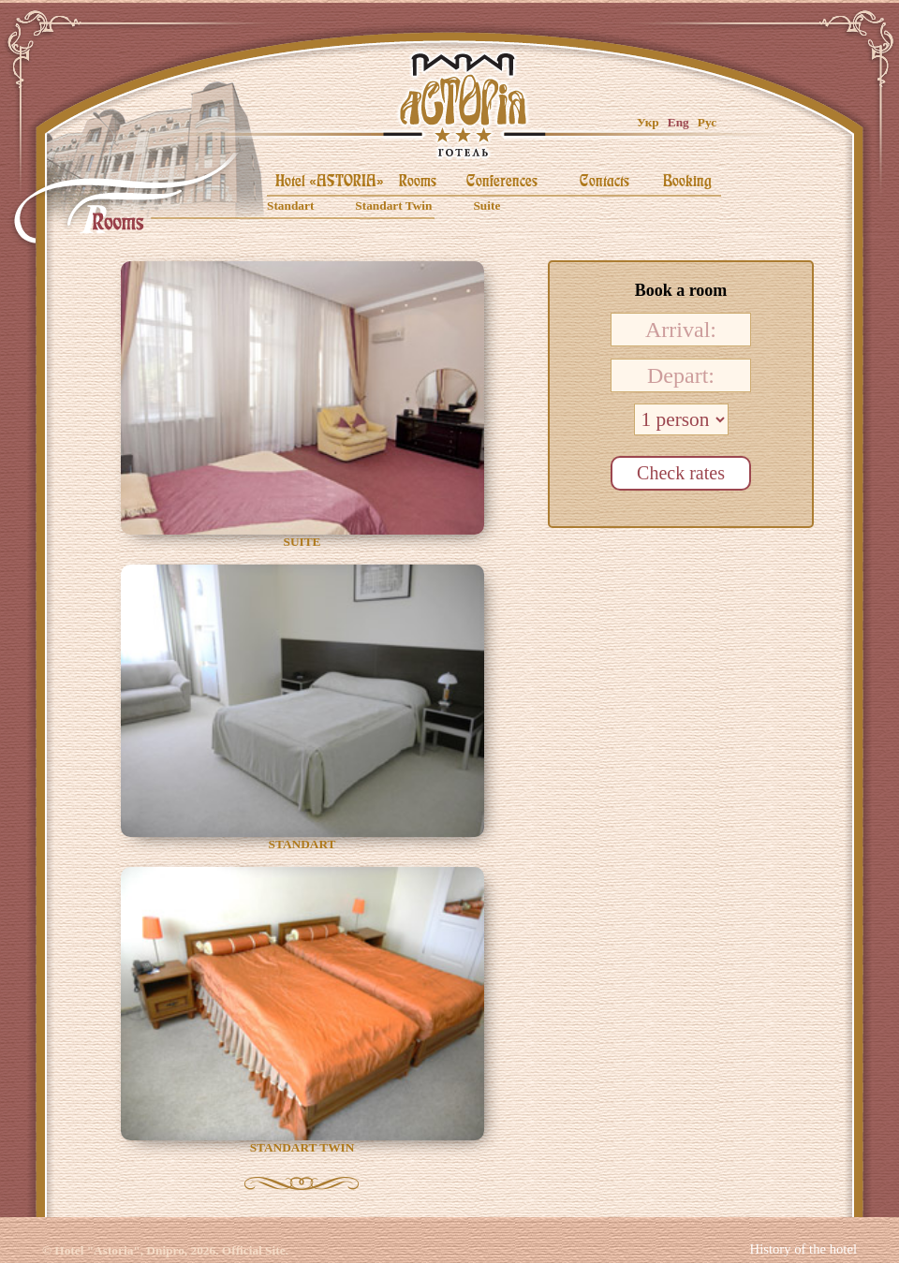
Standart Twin (393, 205)
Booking (687, 180)
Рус (707, 122)
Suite (486, 205)
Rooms (417, 180)
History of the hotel (803, 1248)
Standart (290, 205)
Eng (678, 122)
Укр (648, 122)
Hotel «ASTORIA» (329, 180)
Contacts (604, 180)
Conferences (502, 180)
